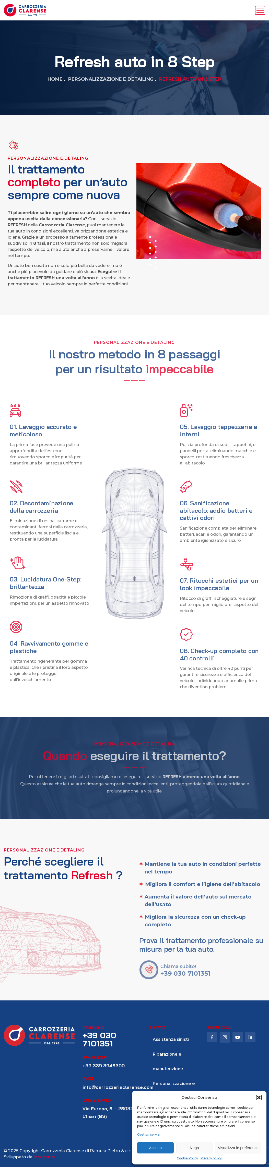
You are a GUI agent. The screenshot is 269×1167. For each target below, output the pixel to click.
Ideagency (44, 1156)
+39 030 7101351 (99, 1039)
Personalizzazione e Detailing (111, 79)
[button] (258, 1097)
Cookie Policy (187, 1158)
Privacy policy (211, 1158)
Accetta (155, 1148)
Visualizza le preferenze (238, 1148)
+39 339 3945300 (104, 1066)
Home (55, 79)
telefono (93, 1027)
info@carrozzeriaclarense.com (118, 1087)
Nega (194, 1148)
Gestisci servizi (148, 1134)
